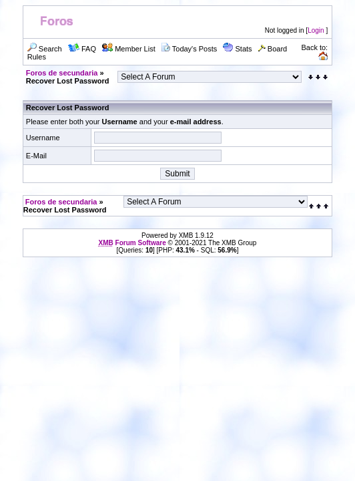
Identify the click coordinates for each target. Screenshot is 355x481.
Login (316, 30)
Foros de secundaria (62, 73)
